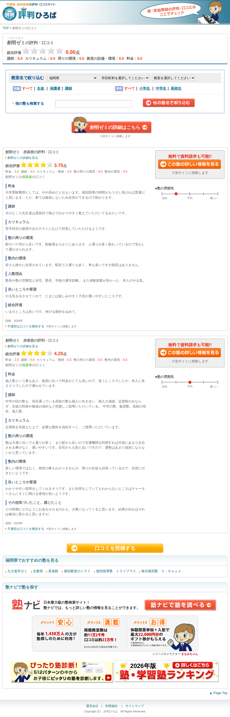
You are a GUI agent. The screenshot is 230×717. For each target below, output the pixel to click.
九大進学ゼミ (17, 571)
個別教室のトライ (77, 571)
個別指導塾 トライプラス (116, 571)
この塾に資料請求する (190, 165)
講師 (68, 88)
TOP (6, 28)
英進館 (53, 571)
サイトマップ (134, 706)
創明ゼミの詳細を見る (22, 158)
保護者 (55, 88)
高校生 (176, 88)
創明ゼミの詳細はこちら (115, 127)
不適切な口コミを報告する (25, 326)
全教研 (38, 571)
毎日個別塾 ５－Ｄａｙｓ (161, 571)
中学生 (161, 88)
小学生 (145, 88)
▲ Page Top (218, 693)
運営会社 (92, 706)
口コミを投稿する (115, 548)
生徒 (41, 88)
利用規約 (111, 706)
